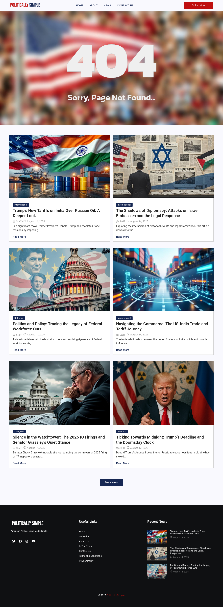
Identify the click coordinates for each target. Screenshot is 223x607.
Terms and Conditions (90, 556)
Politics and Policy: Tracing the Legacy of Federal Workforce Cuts (57, 326)
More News (111, 482)
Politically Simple (116, 595)
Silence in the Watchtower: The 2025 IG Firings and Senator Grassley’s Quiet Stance (59, 440)
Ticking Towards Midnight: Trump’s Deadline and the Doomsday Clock (160, 440)
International (21, 204)
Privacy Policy (86, 561)
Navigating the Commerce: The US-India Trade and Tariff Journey (162, 326)
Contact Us (85, 551)
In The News (85, 546)
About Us (84, 541)
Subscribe (84, 536)
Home (82, 532)
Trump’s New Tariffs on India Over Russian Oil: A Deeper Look (56, 213)
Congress (19, 431)
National (18, 318)
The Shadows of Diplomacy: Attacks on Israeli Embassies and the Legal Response (158, 213)
